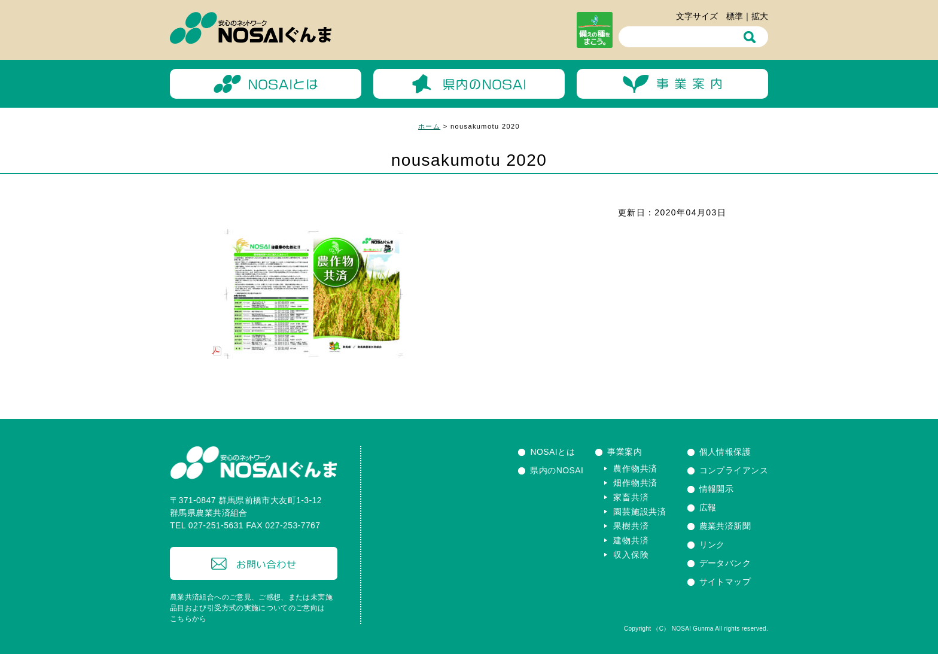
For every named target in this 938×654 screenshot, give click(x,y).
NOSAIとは (552, 452)
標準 (734, 16)
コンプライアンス (733, 470)
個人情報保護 (725, 452)
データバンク (725, 563)
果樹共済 (630, 526)
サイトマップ (725, 581)
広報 (708, 507)
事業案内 (624, 452)
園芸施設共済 (639, 511)
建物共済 (630, 540)
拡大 (759, 16)
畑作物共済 (635, 483)
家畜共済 (630, 497)
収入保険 (630, 554)
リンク (712, 544)
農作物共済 (635, 468)
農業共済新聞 (725, 526)
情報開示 (716, 489)
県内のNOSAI (556, 470)
